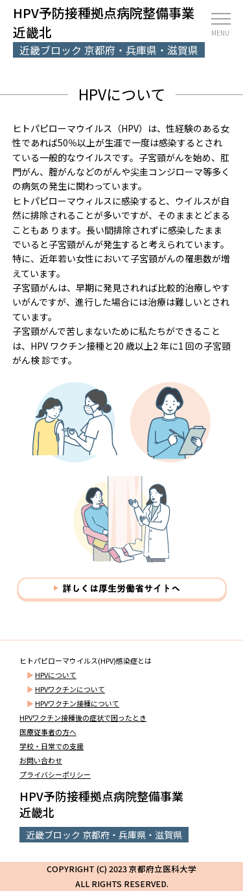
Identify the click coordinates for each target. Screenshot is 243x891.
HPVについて (55, 675)
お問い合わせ (40, 760)
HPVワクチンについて (70, 689)
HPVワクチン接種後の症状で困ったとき (82, 717)
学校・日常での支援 (51, 746)
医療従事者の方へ (47, 732)
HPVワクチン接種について (77, 703)
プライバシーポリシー (55, 774)
